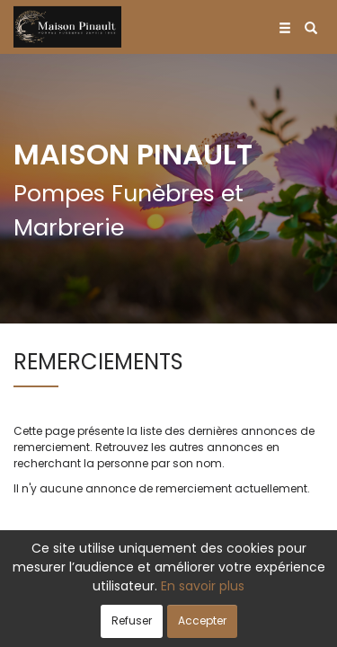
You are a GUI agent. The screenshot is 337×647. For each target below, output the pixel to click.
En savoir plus (202, 586)
